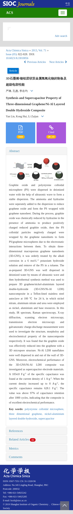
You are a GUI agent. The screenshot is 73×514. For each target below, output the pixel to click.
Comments (15, 457)
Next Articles (58, 62)
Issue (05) (11, 54)
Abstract (14, 151)
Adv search (61, 36)
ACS (9, 13)
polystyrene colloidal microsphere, (44, 409)
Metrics (13, 448)
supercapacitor (46, 418)
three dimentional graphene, (27, 414)
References (16, 431)
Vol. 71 (42, 50)
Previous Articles (35, 62)
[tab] (36, 151)
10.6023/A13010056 (17, 58)
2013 (34, 50)
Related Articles (22, 439)
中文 (67, 3)
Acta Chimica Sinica (17, 50)
